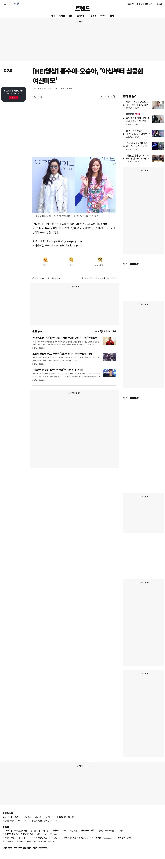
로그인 (159, 3)
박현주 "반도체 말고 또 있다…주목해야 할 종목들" (137, 103)
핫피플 (62, 15)
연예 (53, 15)
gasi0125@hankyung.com (68, 241)
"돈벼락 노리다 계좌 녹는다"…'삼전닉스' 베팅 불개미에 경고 (137, 146)
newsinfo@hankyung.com (68, 245)
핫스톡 (133, 114)
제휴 (15, 830)
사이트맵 (44, 830)
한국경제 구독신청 (88, 278)
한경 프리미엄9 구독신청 (107, 278)
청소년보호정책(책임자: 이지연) (110, 830)
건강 (71, 15)
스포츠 (103, 15)
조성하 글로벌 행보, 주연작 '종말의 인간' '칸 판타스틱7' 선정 (62, 353)
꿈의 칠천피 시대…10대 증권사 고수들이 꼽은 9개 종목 (138, 121)
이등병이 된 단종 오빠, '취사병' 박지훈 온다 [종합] (57, 369)
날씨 (112, 15)
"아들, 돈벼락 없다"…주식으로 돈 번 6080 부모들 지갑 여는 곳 (137, 158)
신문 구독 (131, 3)
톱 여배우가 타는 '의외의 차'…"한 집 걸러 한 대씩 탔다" (138, 133)
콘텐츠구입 (22, 830)
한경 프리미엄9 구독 (144, 3)
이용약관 (73, 830)
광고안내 (38, 817)
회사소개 (6, 817)
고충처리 (27, 817)
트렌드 (82, 8)
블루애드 (49, 817)
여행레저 (92, 15)
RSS (64, 830)
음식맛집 (80, 15)
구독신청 (17, 817)
